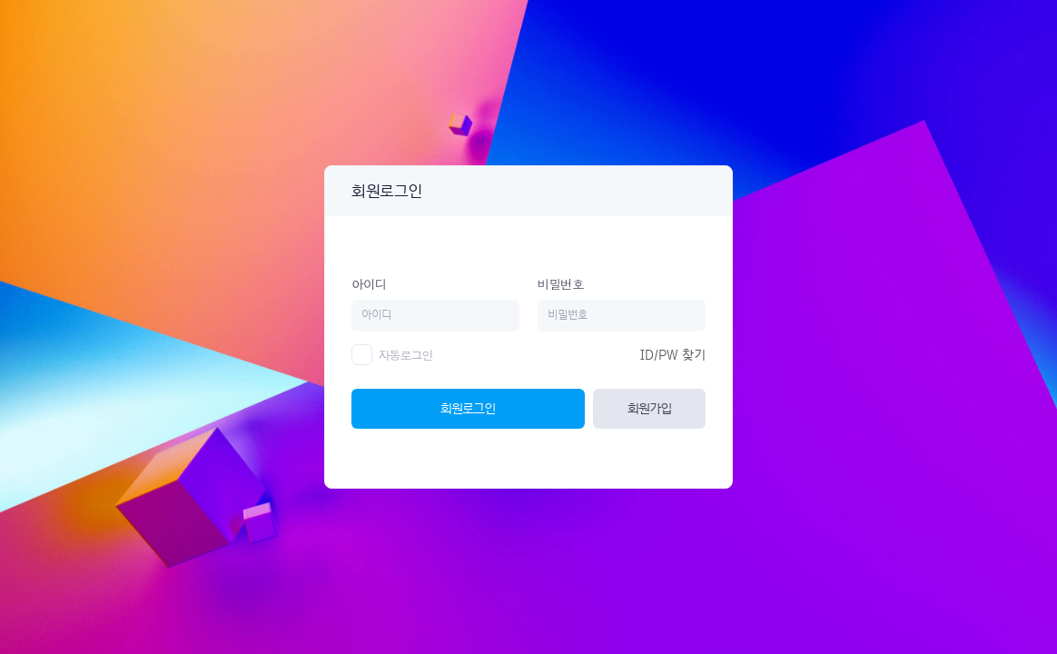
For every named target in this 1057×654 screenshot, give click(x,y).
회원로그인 (467, 408)
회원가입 (649, 408)
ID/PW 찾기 (673, 355)
